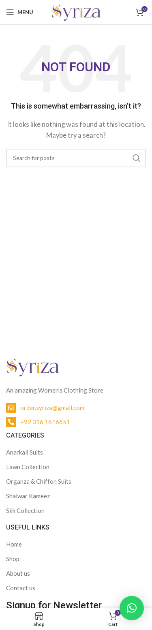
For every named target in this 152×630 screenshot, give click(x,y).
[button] (132, 608)
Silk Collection (25, 510)
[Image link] (32, 365)
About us (18, 573)
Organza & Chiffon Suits (38, 481)
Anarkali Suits (24, 452)
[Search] (76, 158)
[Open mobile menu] (19, 12)
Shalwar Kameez (28, 496)
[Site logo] (75, 11)
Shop (12, 558)
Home (14, 544)
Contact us (20, 588)
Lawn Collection (27, 466)
